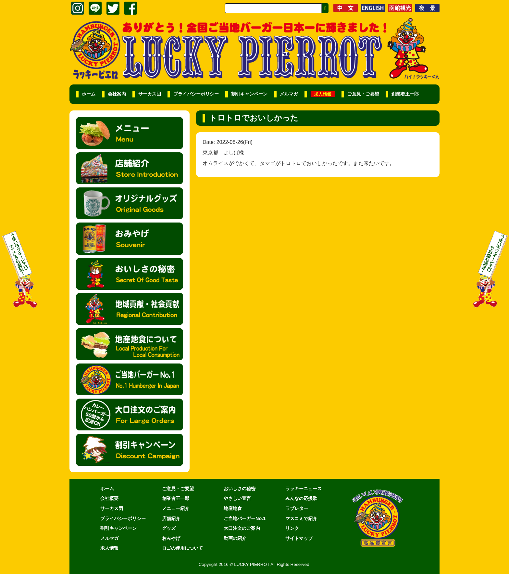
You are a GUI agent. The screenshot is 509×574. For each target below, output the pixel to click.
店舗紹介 (171, 518)
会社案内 (117, 94)
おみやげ (171, 538)
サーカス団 (149, 94)
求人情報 (109, 548)
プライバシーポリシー (196, 94)
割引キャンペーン (249, 94)
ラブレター (296, 508)
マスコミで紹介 (301, 518)
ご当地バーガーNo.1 (245, 518)
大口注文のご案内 (242, 528)
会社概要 (109, 498)
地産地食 (233, 508)
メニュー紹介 (175, 508)
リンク (292, 528)
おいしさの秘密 (239, 488)
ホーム (88, 94)
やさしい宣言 (237, 498)
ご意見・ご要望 (363, 94)
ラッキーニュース (303, 488)
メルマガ (289, 94)
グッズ (169, 528)
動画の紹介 (235, 538)
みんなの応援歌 (301, 498)
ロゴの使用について (182, 548)
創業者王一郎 (405, 94)
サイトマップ (299, 538)
